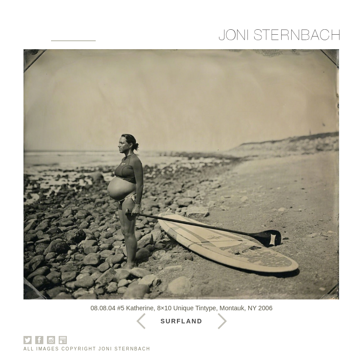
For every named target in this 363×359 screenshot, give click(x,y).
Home (35, 37)
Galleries (73, 37)
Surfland (182, 321)
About (113, 37)
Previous (222, 321)
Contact (210, 37)
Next (140, 321)
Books (146, 37)
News (175, 37)
